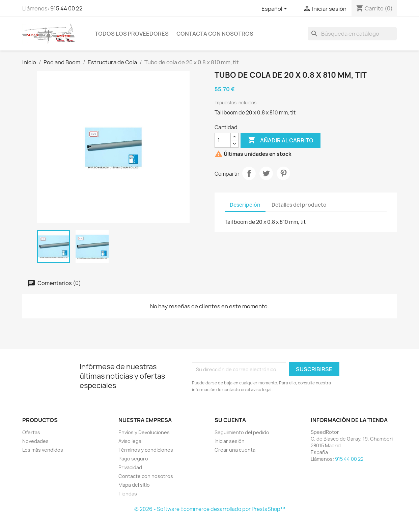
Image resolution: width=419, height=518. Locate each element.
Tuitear (266, 173)
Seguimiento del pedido (242, 432)
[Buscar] (352, 33)
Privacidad (130, 467)
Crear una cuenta (235, 450)
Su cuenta (230, 420)
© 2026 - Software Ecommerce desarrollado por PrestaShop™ (209, 509)
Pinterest (283, 173)
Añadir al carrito (280, 140)
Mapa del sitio (134, 485)
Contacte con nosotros (145, 476)
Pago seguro (133, 458)
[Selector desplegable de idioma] (275, 9)
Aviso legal (130, 441)
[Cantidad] (223, 140)
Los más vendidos (42, 450)
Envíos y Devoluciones (144, 432)
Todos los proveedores (132, 33)
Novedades (35, 441)
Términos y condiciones (145, 450)
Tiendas (127, 493)
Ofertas (31, 432)
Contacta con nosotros (214, 33)
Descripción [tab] (245, 204)
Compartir (249, 173)
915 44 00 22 (66, 8)
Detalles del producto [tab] (299, 204)
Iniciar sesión (230, 441)
